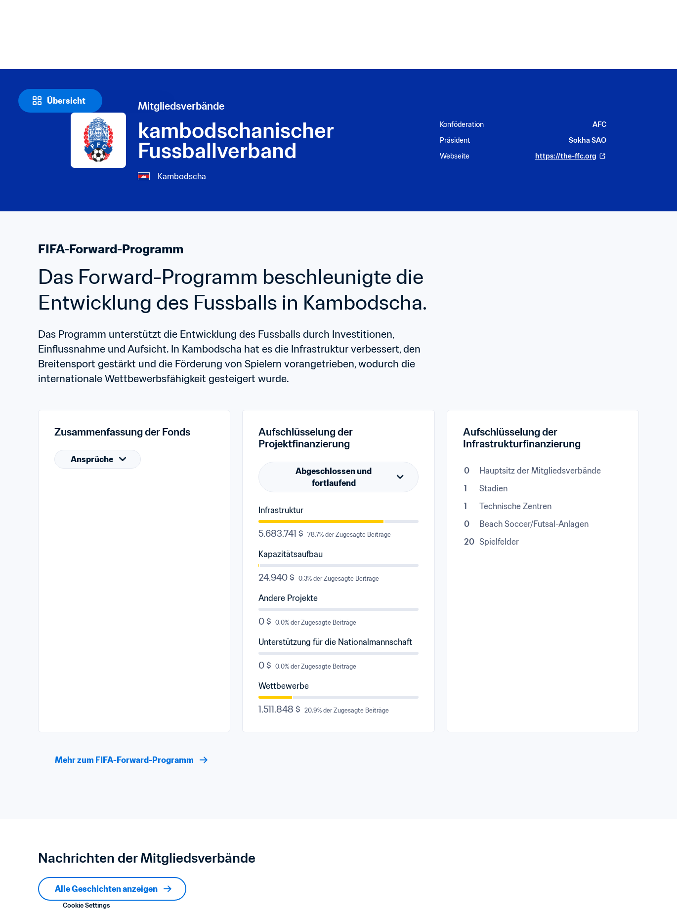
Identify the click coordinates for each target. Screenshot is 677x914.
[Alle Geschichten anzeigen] (112, 889)
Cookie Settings (86, 905)
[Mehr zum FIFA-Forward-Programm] (130, 760)
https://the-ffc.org (570, 156)
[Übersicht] (60, 101)
